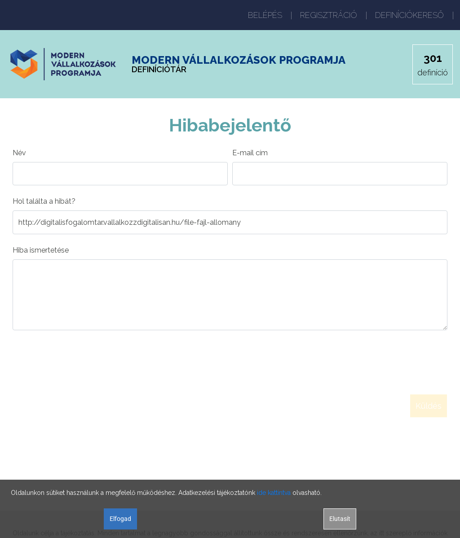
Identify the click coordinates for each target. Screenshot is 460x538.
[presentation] (81, 358)
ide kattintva (274, 492)
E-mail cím (250, 153)
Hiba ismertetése (41, 250)
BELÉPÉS (265, 15)
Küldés (429, 406)
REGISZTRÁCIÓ (328, 15)
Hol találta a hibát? (44, 201)
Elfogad (120, 518)
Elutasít (339, 518)
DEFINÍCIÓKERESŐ (409, 15)
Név (19, 153)
